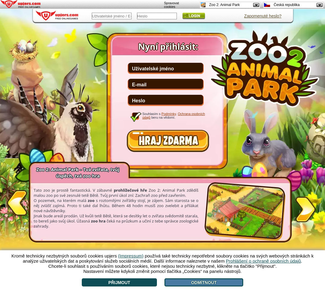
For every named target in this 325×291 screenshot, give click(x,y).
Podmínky (168, 114)
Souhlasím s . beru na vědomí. (173, 115)
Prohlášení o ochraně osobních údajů (263, 261)
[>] (305, 208)
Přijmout (119, 282)
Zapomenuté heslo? (263, 16)
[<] (17, 204)
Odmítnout (204, 282)
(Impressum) (130, 255)
